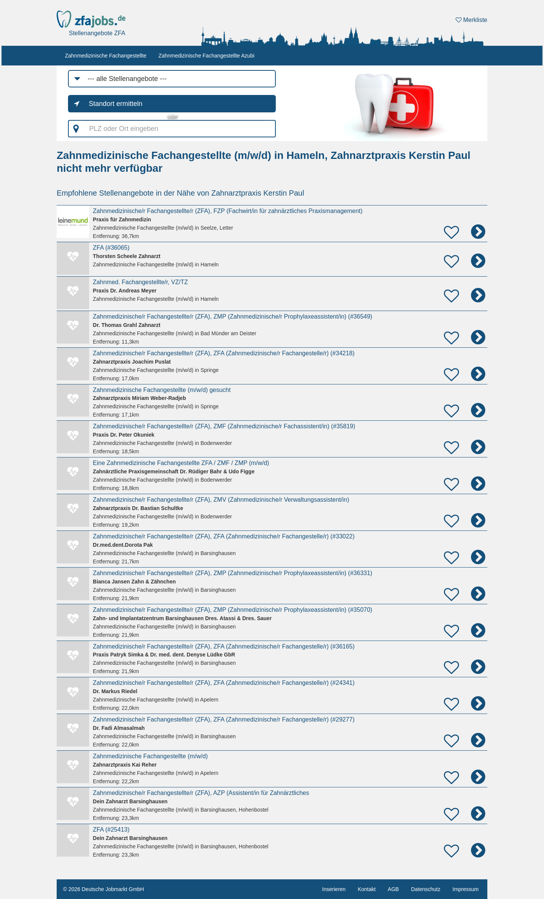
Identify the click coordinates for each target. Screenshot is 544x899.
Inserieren (334, 889)
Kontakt (367, 889)
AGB (393, 889)
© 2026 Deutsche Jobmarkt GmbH (103, 889)
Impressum (466, 889)
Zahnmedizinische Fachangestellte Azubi (207, 56)
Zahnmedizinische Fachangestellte (106, 56)
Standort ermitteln (115, 103)
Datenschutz (425, 889)
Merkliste (471, 20)
